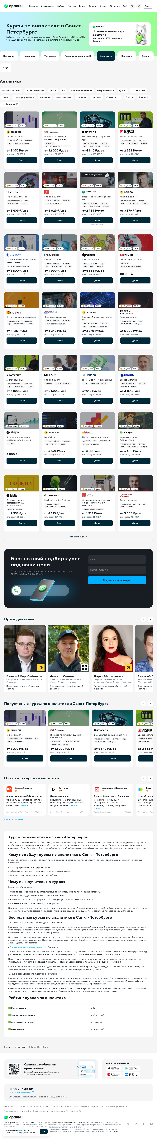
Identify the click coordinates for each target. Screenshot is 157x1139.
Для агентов (58, 1106)
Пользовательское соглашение (80, 1106)
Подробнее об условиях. (108, 1131)
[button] (78, 34)
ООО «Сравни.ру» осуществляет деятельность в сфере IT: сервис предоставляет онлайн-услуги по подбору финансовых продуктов (57, 1122)
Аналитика (20, 1047)
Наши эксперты (40, 1111)
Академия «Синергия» (114, 788)
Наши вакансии (57, 1111)
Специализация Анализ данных (26, 947)
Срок (130, 97)
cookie (20, 1130)
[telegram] (128, 1123)
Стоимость (113, 97)
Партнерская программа (38, 1106)
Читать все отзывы (13, 819)
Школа (144, 97)
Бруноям (63, 788)
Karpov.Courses (23, 788)
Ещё (125, 6)
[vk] (136, 1123)
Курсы (7, 1047)
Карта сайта (25, 1111)
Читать (24, 805)
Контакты (20, 1106)
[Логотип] (68, 1117)
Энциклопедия (11, 1111)
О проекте (9, 1106)
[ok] (143, 1123)
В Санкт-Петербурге (38, 1047)
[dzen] (151, 1123)
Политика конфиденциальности (111, 1106)
